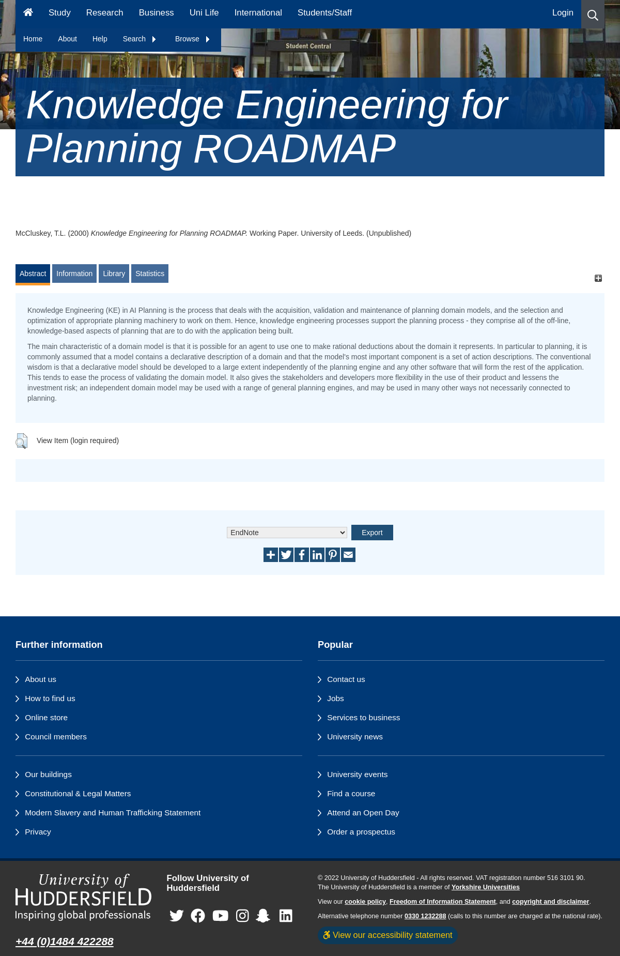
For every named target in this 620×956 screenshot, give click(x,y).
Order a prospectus (361, 831)
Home (32, 39)
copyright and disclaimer (550, 901)
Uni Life (204, 13)
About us (40, 679)
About (67, 39)
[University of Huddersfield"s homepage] (83, 897)
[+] (598, 278)
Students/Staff (325, 13)
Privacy (38, 831)
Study (60, 13)
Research (104, 13)
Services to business (363, 717)
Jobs (335, 698)
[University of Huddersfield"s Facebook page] (198, 916)
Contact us (346, 679)
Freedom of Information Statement (443, 901)
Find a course (351, 793)
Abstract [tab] (33, 273)
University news (355, 736)
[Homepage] (28, 14)
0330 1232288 (425, 916)
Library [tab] (114, 273)
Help (99, 39)
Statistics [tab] (149, 273)
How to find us (50, 698)
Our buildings (48, 774)
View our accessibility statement (388, 934)
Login (563, 13)
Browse (193, 39)
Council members (56, 736)
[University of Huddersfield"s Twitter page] (176, 916)
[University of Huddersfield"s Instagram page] (242, 916)
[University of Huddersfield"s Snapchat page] (265, 916)
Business (156, 13)
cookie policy (365, 901)
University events (357, 774)
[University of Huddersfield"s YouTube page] (220, 916)
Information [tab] (74, 273)
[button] (593, 14)
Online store (46, 717)
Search (140, 39)
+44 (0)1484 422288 (65, 941)
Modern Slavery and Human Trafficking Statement (112, 812)
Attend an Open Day (363, 812)
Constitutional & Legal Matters (78, 793)
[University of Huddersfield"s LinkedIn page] (286, 916)
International (258, 13)
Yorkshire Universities (486, 887)
